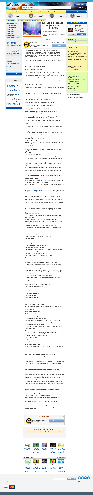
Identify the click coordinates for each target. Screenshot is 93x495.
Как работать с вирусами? (73, 86)
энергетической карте (40, 190)
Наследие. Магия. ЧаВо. (11, 23)
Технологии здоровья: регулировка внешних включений (44, 468)
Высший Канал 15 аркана (13, 95)
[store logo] (13, 4)
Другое (61, 11)
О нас (65, 1)
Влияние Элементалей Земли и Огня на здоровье (36, 450)
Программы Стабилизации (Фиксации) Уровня (13, 86)
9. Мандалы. (9, 70)
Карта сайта (5, 477)
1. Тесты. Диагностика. (11, 25)
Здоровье (50, 11)
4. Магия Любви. (10, 31)
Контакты (61, 1)
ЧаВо (43, 1)
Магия (13, 11)
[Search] (70, 7)
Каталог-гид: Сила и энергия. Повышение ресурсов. (53, 451)
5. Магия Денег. (9, 33)
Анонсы (74, 11)
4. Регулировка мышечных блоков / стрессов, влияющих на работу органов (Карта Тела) (14, 50)
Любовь (40, 11)
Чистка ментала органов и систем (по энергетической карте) (61, 469)
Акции (18, 1)
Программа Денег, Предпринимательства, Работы (14, 90)
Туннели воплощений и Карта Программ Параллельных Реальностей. (14, 103)
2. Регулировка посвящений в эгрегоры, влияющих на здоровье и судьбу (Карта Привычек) (14, 42)
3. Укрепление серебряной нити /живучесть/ (14, 46)
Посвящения (34, 11)
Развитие (56, 11)
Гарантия (56, 1)
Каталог (47, 1)
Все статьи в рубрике (60, 441)
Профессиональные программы (14, 99)
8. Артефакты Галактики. (12, 68)
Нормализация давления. (27, 449)
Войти (81, 1)
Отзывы (79, 11)
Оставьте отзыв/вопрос (28, 39)
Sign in (49, 431)
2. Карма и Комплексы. (11, 27)
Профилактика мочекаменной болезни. (44, 450)
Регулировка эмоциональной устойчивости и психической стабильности (36, 468)
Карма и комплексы (25, 11)
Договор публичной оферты (9, 481)
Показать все (77, 69)
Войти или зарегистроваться (9, 479)
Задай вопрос (80, 4)
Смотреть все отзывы (14, 108)
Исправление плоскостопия (74, 63)
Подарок (14, 1)
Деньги (45, 11)
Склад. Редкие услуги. (36, 1)
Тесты (17, 11)
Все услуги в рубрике (60, 457)
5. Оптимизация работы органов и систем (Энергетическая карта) (14, 54)
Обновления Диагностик (26, 1)
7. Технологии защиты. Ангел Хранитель (13, 60)
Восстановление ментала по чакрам (74, 60)
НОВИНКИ (9, 1)
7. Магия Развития (10, 66)
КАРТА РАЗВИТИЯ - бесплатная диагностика (77, 26)
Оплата (51, 1)
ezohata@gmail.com (85, 481)
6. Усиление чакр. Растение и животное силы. (13, 57)
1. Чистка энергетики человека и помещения (14, 38)
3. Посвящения (9, 29)
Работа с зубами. (72, 88)
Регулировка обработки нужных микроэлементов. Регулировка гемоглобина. (28, 469)
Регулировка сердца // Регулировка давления (53, 468)
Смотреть (14, 74)
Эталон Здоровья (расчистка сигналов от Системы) (13, 64)
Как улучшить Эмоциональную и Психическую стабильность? (61, 450)
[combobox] (46, 7)
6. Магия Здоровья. (10, 35)
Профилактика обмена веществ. (75, 42)
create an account (56, 431)
